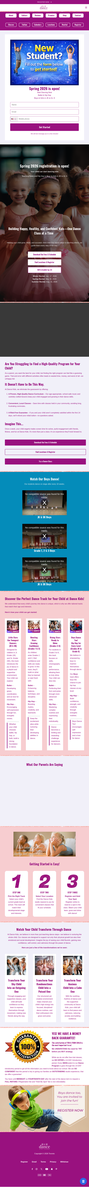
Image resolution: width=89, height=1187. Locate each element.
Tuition (24, 25)
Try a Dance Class (45, 461)
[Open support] (83, 1181)
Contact (78, 15)
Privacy (53, 1162)
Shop (64, 15)
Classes (11, 25)
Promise (51, 15)
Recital (64, 25)
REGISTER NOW (44, 2)
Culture (24, 15)
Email (34, 1162)
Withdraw (64, 1162)
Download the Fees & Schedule (44, 255)
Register (78, 25)
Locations (51, 25)
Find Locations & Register (44, 262)
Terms (43, 1162)
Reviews (38, 15)
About (11, 15)
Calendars (38, 25)
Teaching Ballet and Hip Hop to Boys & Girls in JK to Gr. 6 (44, 176)
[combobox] (14, 119)
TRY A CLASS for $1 (44, 270)
